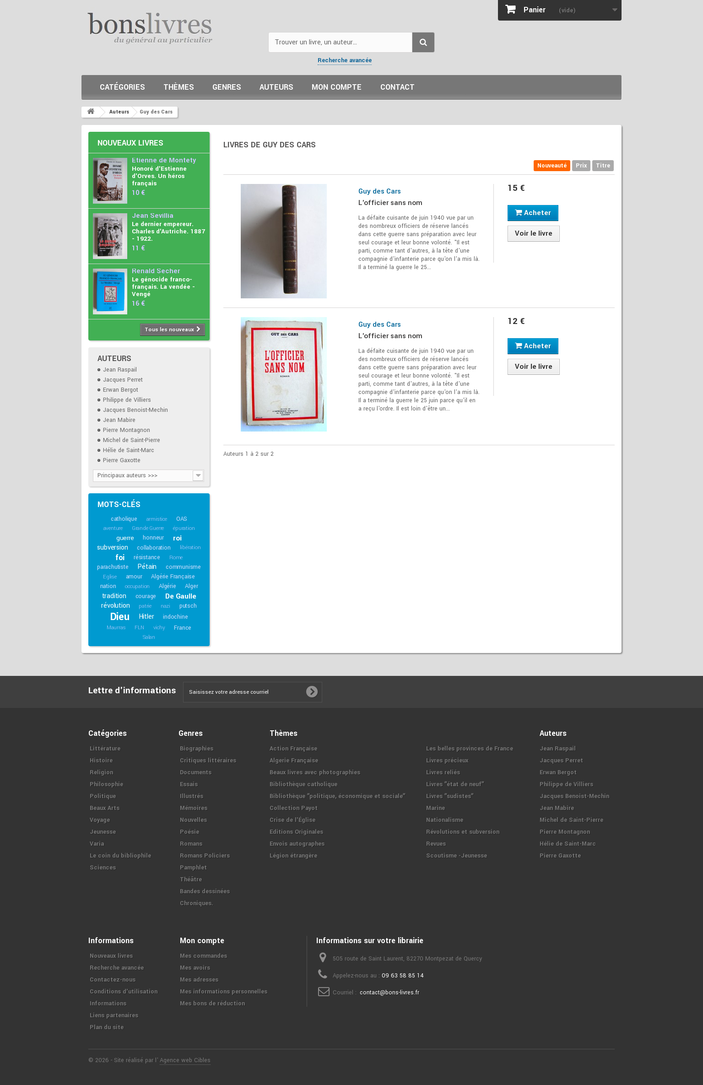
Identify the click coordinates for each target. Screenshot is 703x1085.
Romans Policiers (205, 856)
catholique (124, 519)
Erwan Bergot (120, 390)
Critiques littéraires (208, 760)
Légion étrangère (293, 856)
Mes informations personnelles (223, 992)
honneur (153, 538)
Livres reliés (443, 772)
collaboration (153, 548)
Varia (97, 844)
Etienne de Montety (164, 160)
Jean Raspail (120, 370)
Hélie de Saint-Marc (128, 450)
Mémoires (193, 808)
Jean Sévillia (152, 216)
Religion (101, 772)
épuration (184, 528)
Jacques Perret (123, 380)
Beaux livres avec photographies (315, 772)
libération (190, 547)
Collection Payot (294, 808)
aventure (113, 528)
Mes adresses (199, 980)
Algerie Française (294, 760)
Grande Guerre (148, 528)
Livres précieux (447, 760)
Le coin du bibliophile (120, 856)
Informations (108, 1003)
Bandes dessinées (205, 891)
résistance (147, 557)
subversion (112, 547)
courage (146, 596)
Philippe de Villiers (127, 400)
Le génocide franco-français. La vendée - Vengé (163, 286)
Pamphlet (193, 868)
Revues (436, 844)
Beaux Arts (104, 808)
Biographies (196, 749)
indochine (175, 617)
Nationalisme (444, 820)
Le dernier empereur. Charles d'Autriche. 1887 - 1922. (168, 231)
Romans (191, 844)
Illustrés (191, 796)
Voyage (100, 820)
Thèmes (178, 87)
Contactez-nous (112, 980)
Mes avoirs (195, 968)
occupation (137, 586)
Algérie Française (173, 576)
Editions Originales (296, 832)
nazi (165, 606)
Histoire (101, 760)
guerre (125, 538)
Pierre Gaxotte (122, 460)
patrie (145, 606)
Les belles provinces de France (469, 749)
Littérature (105, 749)
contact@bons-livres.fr (389, 992)
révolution (115, 605)
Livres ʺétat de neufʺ (455, 784)
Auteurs (276, 87)
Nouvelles (193, 820)
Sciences (103, 868)
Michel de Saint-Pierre (131, 440)
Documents (195, 772)
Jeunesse (103, 832)
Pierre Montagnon (126, 430)
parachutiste (113, 567)
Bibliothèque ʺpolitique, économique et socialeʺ (337, 796)
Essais (189, 784)
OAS (181, 519)
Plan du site (107, 1027)
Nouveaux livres (130, 143)
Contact (397, 87)
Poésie (189, 832)
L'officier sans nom (390, 203)
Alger (191, 586)
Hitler (146, 616)
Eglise (110, 577)
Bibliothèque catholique (303, 784)
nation (108, 586)
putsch (188, 606)
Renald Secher (156, 271)
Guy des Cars (379, 191)
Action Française (293, 749)
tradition (114, 596)
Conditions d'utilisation (123, 992)
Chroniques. (196, 903)
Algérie (167, 586)
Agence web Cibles (185, 1060)
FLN (139, 628)
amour (134, 576)
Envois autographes (297, 844)
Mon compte (337, 87)
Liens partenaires (114, 1015)
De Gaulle (180, 596)
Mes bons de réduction (212, 1003)
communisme (183, 567)
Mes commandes (203, 956)
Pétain (147, 567)
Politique (103, 796)
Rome (176, 557)
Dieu (120, 617)
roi (177, 538)
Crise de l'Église (292, 820)
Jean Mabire (119, 420)
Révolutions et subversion (462, 832)
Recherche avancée (345, 60)
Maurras (116, 628)
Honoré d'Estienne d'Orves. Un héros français (159, 176)
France (182, 628)
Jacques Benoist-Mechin (135, 410)
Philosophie (106, 784)
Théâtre (191, 879)
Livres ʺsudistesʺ (449, 796)
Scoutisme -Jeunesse (456, 856)
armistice (156, 519)
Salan (149, 637)
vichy (159, 628)
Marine (435, 808)
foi (119, 557)
